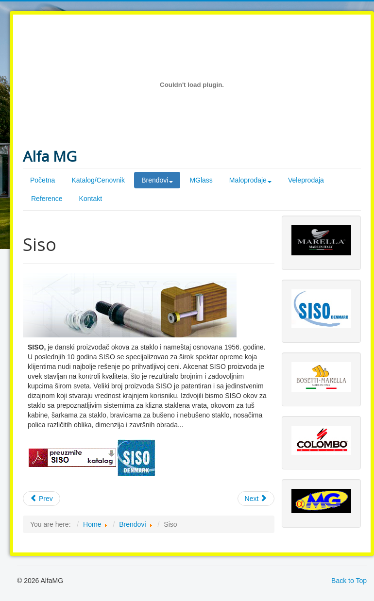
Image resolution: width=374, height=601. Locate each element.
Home (92, 524)
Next (256, 498)
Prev (41, 498)
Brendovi (132, 524)
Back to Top (349, 580)
